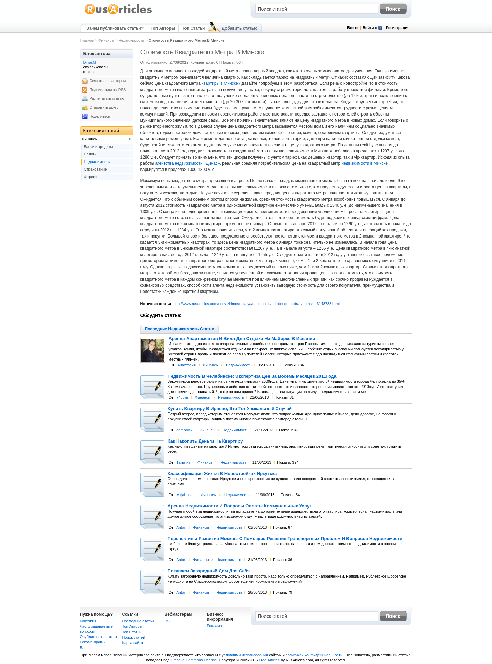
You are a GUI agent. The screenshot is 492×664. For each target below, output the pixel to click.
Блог (84, 648)
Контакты (88, 621)
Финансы (106, 40)
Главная (87, 40)
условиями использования (245, 655)
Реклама (214, 626)
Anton (181, 527)
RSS (169, 621)
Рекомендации (93, 642)
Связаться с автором (108, 81)
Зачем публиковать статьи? (115, 28)
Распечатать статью (107, 98)
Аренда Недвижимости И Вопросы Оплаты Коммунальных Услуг (240, 506)
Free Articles (269, 660)
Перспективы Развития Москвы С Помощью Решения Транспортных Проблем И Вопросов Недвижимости (285, 538)
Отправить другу (104, 107)
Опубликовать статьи (98, 637)
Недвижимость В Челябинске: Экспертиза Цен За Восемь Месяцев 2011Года (252, 376)
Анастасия (186, 365)
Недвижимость (132, 40)
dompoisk (184, 430)
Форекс (90, 177)
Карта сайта (132, 643)
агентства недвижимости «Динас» (187, 163)
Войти (353, 28)
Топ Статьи (193, 28)
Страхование (95, 169)
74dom (182, 397)
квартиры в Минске (220, 83)
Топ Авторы (163, 28)
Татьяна (183, 462)
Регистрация (398, 28)
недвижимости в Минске (365, 163)
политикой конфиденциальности (314, 655)
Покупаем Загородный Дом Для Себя (209, 571)
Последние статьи (138, 621)
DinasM (89, 62)
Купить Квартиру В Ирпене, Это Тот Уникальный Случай (230, 408)
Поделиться (100, 116)
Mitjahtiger (185, 495)
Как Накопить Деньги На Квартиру (205, 441)
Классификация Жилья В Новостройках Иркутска (222, 473)
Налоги (90, 154)
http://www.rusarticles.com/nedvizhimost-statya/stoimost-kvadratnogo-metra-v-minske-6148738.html (257, 304)
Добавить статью (239, 28)
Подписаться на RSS (108, 89)
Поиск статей (133, 637)
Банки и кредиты (98, 147)
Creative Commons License (193, 660)
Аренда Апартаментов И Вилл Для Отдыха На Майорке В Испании (242, 338)
